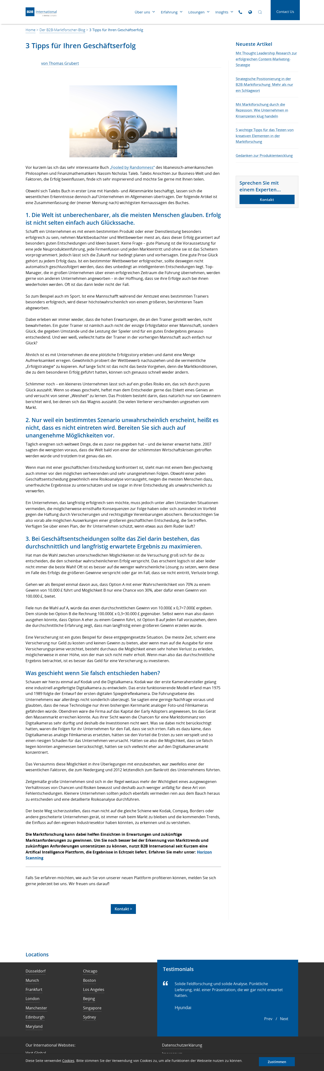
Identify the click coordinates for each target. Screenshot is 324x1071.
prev (268, 1018)
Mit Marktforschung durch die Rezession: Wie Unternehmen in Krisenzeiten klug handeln (262, 110)
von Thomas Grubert (60, 63)
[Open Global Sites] (250, 12)
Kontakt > (123, 909)
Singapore (92, 1008)
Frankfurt (34, 989)
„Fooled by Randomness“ (132, 167)
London (32, 998)
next (284, 1018)
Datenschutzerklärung (182, 1045)
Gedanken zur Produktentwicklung (264, 155)
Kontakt (267, 199)
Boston (89, 980)
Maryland (34, 1026)
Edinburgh (35, 1017)
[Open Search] (260, 12)
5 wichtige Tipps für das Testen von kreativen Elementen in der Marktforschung (265, 135)
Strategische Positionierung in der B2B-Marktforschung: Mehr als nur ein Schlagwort (264, 84)
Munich (32, 980)
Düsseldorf (35, 971)
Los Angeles (93, 989)
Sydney (89, 1017)
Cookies (68, 1060)
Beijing (89, 998)
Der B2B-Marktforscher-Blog (62, 29)
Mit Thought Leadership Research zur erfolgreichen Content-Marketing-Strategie (266, 59)
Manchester (36, 1008)
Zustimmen (277, 1061)
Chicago (90, 971)
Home (30, 29)
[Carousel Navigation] (276, 1019)
